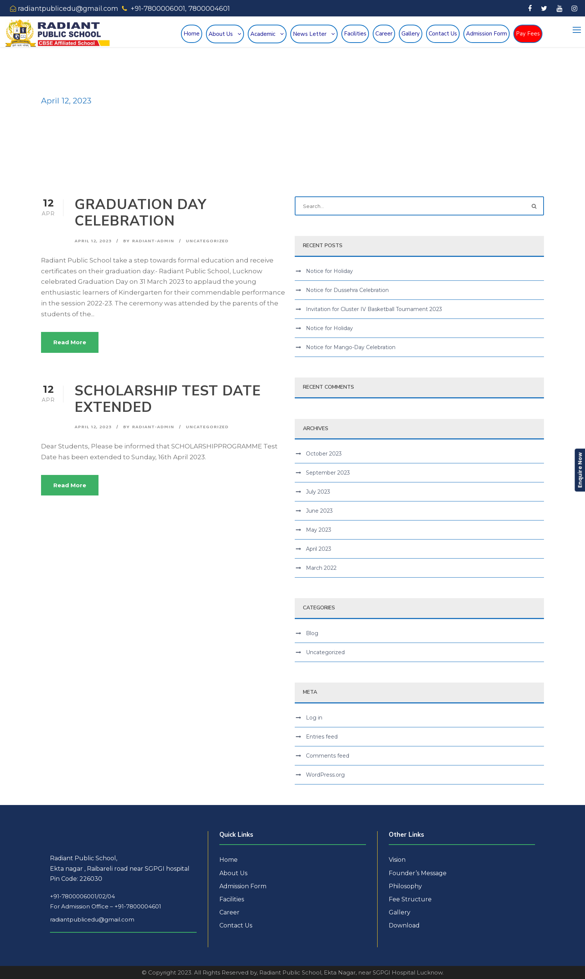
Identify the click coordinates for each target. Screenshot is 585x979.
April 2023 (318, 549)
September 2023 (328, 472)
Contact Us (443, 33)
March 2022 (321, 568)
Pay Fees (528, 33)
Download (404, 925)
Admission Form (486, 33)
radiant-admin (153, 241)
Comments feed (327, 755)
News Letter (309, 34)
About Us (221, 34)
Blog (312, 633)
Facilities (355, 33)
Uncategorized (207, 241)
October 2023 (324, 453)
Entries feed (322, 736)
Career (383, 33)
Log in (314, 717)
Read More (69, 342)
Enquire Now (580, 470)
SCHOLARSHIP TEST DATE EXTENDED (168, 399)
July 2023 (318, 491)
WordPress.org (325, 774)
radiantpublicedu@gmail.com (92, 919)
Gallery (410, 33)
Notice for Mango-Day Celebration (350, 347)
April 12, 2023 (93, 241)
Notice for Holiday (329, 271)
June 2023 (319, 510)
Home (192, 33)
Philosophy (405, 886)
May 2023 (318, 529)
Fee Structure (410, 899)
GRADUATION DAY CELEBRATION (141, 212)
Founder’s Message (418, 873)
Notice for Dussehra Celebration (347, 290)
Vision (397, 859)
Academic (262, 34)
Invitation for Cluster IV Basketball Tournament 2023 (374, 309)
